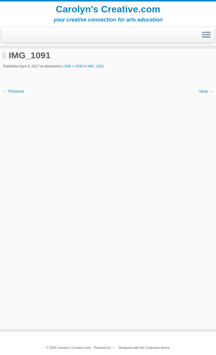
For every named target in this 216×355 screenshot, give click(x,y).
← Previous (13, 91)
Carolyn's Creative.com (108, 9)
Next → (206, 91)
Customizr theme (157, 347)
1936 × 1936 (72, 66)
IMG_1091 (95, 66)
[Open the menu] (206, 35)
